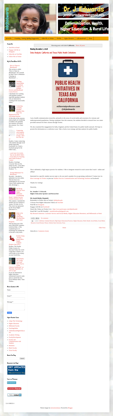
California (41, 221)
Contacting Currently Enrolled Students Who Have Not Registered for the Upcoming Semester (16, 111)
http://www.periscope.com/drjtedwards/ (65, 209)
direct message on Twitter (38, 178)
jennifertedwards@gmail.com (59, 211)
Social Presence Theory (42, 223)
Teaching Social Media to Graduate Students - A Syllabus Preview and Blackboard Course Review (16, 86)
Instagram (40, 205)
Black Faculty (13, 348)
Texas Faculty (13, 350)
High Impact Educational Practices (64, 221)
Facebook (46, 207)
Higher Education (69, 38)
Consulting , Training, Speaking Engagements (26, 38)
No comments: (44, 218)
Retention (11, 345)
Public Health (86, 221)
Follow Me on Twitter (48, 38)
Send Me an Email (14, 47)
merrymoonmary (55, 408)
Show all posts (80, 45)
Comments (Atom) (43, 231)
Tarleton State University (55, 223)
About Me (8, 38)
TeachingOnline (13, 328)
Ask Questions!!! (81, 38)
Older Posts (102, 227)
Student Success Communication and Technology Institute (72, 178)
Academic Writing (14, 335)
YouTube (59, 38)
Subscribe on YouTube (15, 54)
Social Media (94, 221)
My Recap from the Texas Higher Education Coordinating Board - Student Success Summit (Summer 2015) (17, 194)
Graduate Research (49, 221)
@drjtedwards (58, 200)
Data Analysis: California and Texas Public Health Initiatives (53, 53)
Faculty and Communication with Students (15, 341)
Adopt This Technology (15, 321)
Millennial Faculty (14, 326)
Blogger (70, 408)
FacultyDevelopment (15, 337)
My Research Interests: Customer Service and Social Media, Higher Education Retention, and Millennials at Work (66, 213)
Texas (63, 223)
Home (90, 38)
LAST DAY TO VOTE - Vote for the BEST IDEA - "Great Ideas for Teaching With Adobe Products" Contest (16, 157)
